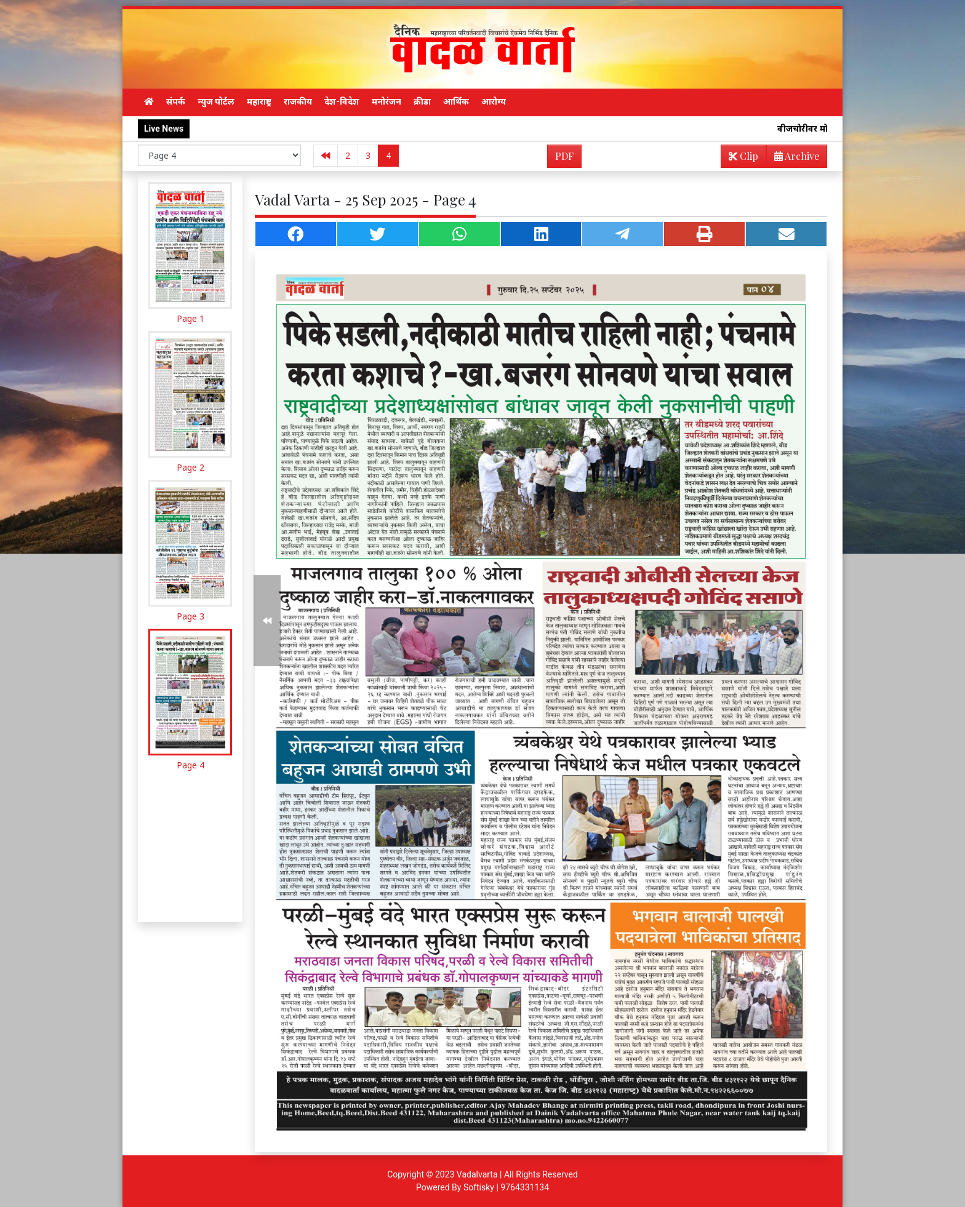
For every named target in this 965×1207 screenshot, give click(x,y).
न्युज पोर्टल (216, 101)
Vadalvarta (477, 1174)
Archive (793, 158)
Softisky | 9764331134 (506, 1187)
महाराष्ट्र (259, 101)
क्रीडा (422, 101)
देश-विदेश (341, 101)
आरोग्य (493, 101)
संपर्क (175, 101)
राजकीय (298, 101)
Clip (743, 155)
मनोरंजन (386, 101)
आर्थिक (456, 101)
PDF (564, 155)
